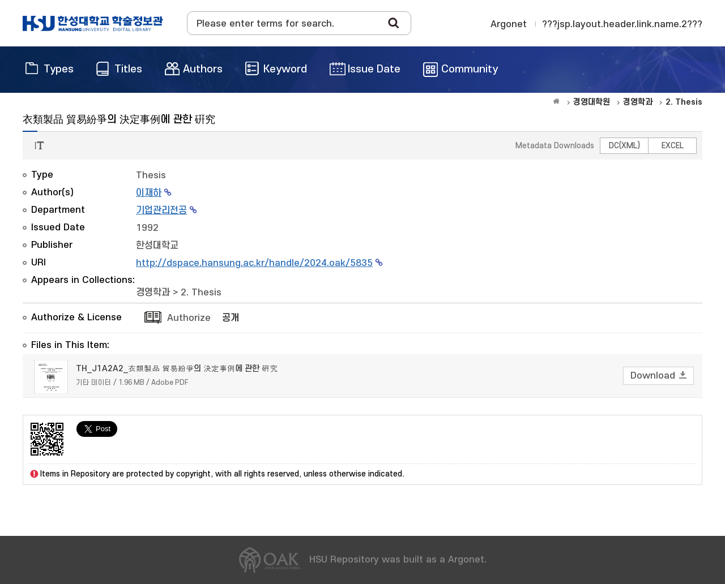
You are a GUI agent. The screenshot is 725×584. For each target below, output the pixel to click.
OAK (93, 23)
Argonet (509, 24)
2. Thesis (201, 292)
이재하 (148, 193)
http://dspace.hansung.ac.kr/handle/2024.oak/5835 (254, 263)
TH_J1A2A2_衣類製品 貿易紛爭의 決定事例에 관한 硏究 (177, 368)
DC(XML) (624, 145)
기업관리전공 (161, 210)
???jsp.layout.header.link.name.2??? (622, 24)
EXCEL (673, 145)
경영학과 (153, 292)
